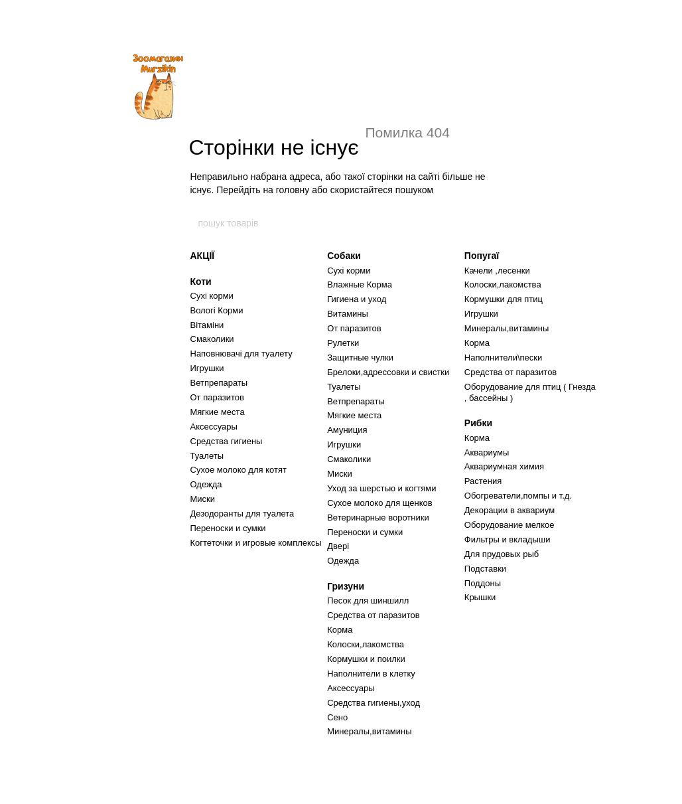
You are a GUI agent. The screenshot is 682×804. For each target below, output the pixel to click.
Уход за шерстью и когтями (381, 488)
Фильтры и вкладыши (507, 539)
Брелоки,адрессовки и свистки (388, 372)
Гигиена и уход (356, 299)
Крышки (480, 597)
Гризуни (345, 586)
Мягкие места (217, 412)
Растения (483, 481)
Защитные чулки (360, 357)
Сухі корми (212, 296)
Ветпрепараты (219, 383)
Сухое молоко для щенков (380, 503)
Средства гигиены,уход (373, 703)
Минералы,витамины (369, 731)
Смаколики (212, 339)
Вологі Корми (216, 310)
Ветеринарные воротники (378, 518)
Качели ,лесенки (497, 271)
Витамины (347, 314)
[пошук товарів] (485, 223)
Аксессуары (214, 427)
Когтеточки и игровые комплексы (256, 543)
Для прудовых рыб (501, 554)
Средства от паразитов (373, 615)
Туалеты (207, 456)
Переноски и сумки (228, 528)
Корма (339, 630)
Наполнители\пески (503, 357)
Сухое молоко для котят (238, 470)
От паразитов (217, 397)
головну (293, 190)
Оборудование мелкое (509, 525)
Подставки (485, 569)
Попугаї (481, 255)
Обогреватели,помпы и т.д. (518, 496)
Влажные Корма (359, 284)
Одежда (206, 484)
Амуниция (347, 430)
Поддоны (482, 583)
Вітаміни (207, 325)
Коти (201, 281)
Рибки (478, 423)
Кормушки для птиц (503, 299)
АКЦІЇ (202, 255)
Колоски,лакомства (365, 644)
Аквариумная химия (504, 466)
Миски (203, 499)
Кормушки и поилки (366, 659)
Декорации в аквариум (509, 510)
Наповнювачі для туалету (241, 354)
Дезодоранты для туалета (242, 514)
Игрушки (207, 368)
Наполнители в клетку (371, 674)
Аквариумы (486, 452)
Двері (338, 546)
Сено (337, 717)
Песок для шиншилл (368, 600)
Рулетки (343, 343)
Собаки (344, 255)
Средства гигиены (226, 441)
